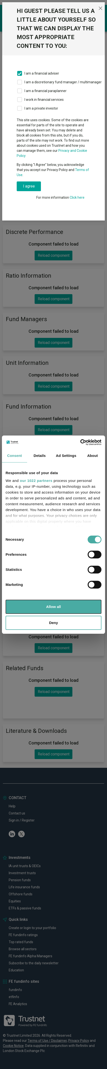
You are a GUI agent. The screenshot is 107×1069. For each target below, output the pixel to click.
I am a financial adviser (41, 73)
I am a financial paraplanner (45, 90)
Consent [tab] (14, 455)
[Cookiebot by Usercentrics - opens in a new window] (80, 442)
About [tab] (92, 455)
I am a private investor (41, 108)
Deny (53, 623)
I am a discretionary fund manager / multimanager (63, 82)
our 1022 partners (36, 481)
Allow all (53, 607)
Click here (77, 197)
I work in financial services (44, 99)
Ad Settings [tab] (66, 455)
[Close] (100, 8)
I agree (29, 186)
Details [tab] (40, 455)
